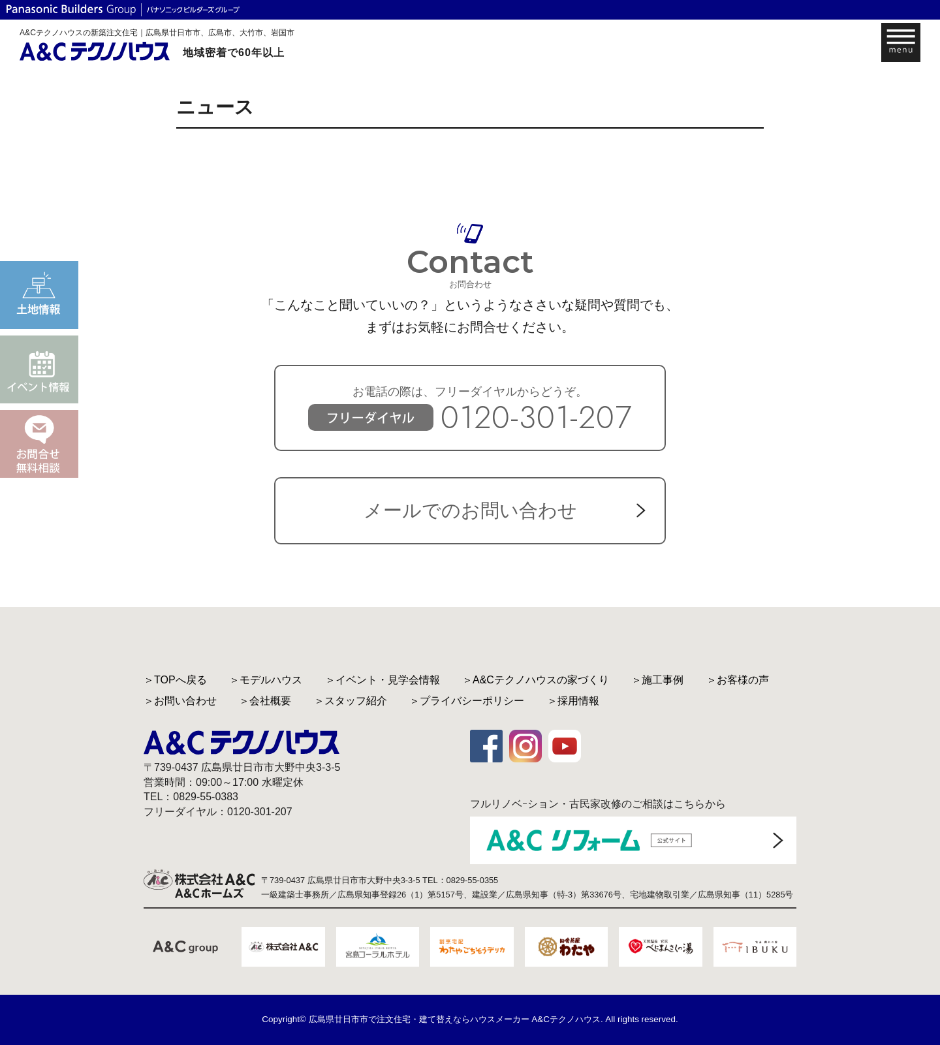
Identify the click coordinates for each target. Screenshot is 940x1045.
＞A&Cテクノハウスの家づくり (535, 679)
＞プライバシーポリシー (466, 700)
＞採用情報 (573, 700)
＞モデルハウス (265, 679)
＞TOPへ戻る (175, 679)
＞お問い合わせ (180, 700)
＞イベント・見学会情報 (382, 679)
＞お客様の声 (737, 679)
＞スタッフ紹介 (350, 700)
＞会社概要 (265, 700)
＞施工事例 (657, 679)
